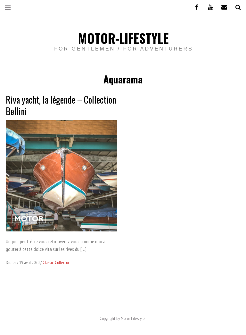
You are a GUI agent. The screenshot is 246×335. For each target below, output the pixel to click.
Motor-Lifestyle (123, 38)
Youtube (208, 7)
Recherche (235, 7)
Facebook (194, 7)
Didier (11, 262)
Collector (62, 262)
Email (222, 7)
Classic (48, 262)
